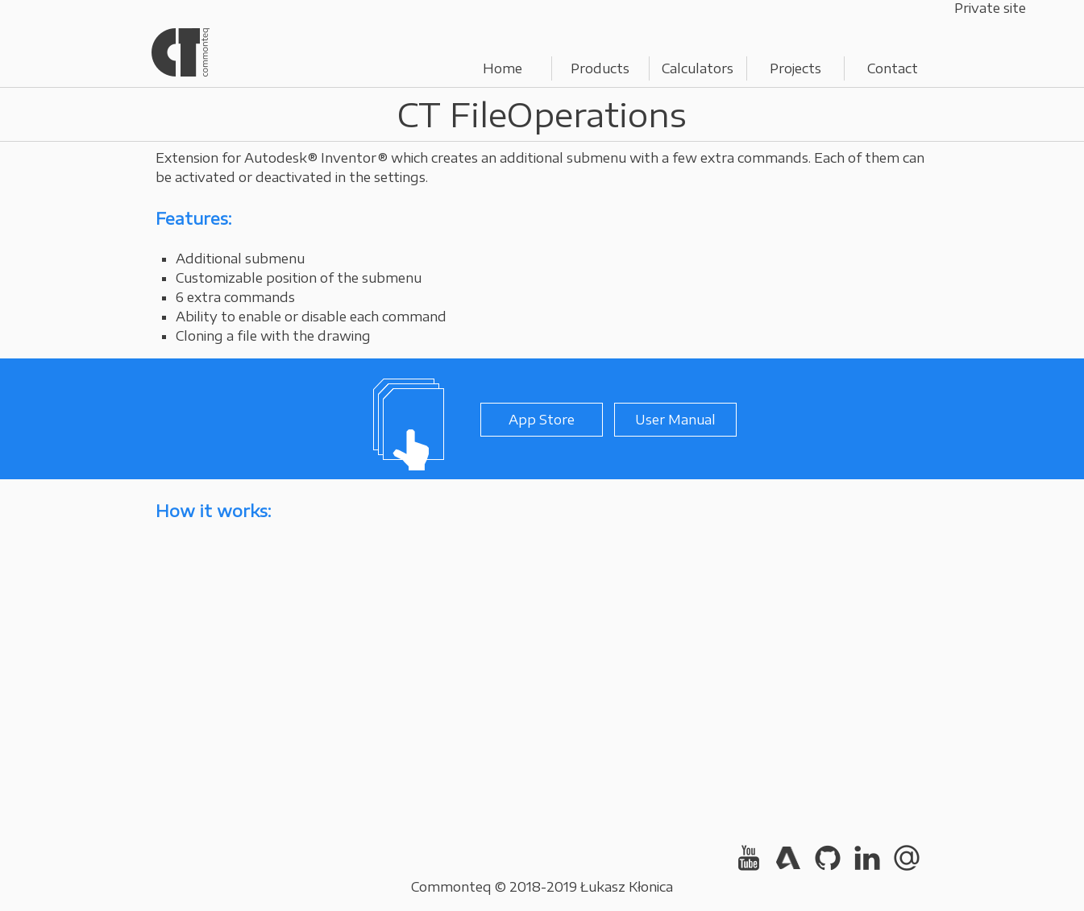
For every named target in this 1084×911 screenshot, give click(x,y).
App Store (542, 420)
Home (502, 68)
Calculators (697, 68)
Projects (795, 68)
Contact (892, 68)
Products (600, 68)
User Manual (675, 420)
